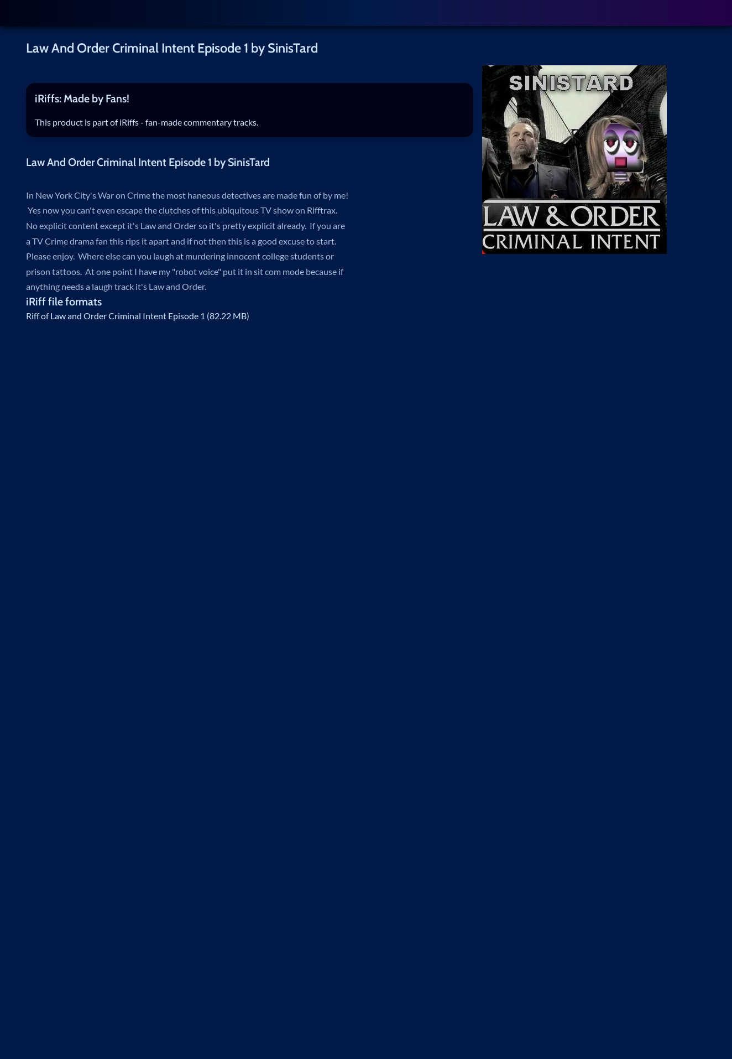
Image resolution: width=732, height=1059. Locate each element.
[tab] (249, 99)
